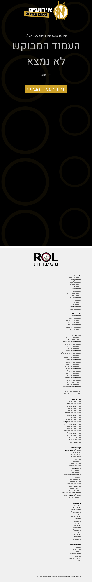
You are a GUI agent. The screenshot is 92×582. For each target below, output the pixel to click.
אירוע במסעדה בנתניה (75, 442)
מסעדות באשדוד (76, 286)
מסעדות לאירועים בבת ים (73, 369)
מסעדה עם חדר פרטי (75, 490)
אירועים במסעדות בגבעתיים (73, 413)
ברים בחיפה (78, 523)
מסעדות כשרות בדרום (74, 329)
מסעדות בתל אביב (75, 282)
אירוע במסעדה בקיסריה (74, 437)
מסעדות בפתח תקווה (75, 278)
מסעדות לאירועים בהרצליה (73, 344)
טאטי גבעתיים (77, 556)
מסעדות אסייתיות (75, 309)
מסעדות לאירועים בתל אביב (72, 337)
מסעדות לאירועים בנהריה (74, 375)
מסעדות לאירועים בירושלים (73, 380)
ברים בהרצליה (77, 528)
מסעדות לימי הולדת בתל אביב (72, 389)
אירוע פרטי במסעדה (75, 464)
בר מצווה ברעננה (76, 472)
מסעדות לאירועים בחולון (74, 371)
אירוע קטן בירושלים (75, 481)
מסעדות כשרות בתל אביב (73, 320)
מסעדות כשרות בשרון (74, 325)
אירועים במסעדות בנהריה (74, 410)
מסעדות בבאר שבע (75, 298)
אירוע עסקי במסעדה (75, 466)
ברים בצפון (78, 519)
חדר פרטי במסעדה (75, 488)
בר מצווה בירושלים (75, 470)
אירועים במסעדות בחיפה (74, 426)
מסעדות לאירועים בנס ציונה (73, 378)
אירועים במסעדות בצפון (74, 428)
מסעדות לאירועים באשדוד (73, 362)
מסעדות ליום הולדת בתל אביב (72, 387)
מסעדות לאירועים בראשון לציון (72, 342)
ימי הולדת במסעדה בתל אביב (72, 393)
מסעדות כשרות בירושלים (73, 327)
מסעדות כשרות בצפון (75, 318)
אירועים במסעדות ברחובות (73, 408)
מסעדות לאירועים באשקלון (73, 364)
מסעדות (78, 547)
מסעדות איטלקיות (75, 307)
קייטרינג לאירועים (76, 457)
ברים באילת (77, 537)
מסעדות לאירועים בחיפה (74, 346)
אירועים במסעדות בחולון (74, 406)
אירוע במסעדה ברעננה (75, 440)
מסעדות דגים (77, 304)
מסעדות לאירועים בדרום (74, 348)
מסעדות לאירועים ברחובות (73, 351)
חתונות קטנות (77, 477)
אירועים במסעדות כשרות (74, 484)
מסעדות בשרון (77, 289)
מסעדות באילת (76, 300)
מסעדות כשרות (76, 316)
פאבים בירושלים (76, 517)
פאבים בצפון (77, 521)
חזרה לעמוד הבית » (46, 89)
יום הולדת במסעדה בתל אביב (72, 391)
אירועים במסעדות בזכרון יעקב (72, 431)
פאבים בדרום (77, 534)
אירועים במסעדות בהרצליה (73, 402)
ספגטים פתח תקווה (75, 554)
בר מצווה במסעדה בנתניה (74, 497)
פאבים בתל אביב (76, 508)
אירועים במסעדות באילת (74, 433)
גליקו (79, 561)
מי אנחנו (78, 577)
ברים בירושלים (77, 514)
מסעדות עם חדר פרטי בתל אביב (71, 493)
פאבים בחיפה (77, 525)
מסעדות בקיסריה (76, 280)
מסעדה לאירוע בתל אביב (73, 340)
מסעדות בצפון (77, 291)
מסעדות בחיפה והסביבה (74, 293)
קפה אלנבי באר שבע (75, 558)
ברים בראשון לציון (76, 510)
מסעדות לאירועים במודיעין (73, 366)
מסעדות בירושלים (75, 284)
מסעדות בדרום (76, 295)
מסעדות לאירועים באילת (73, 360)
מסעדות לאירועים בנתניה (74, 384)
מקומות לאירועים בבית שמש (72, 495)
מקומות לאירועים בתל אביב (73, 450)
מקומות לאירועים (76, 455)
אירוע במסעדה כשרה (75, 486)
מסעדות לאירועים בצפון (74, 355)
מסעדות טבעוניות (76, 552)
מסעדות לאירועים (76, 461)
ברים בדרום (78, 532)
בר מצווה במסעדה (76, 468)
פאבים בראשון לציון (75, 512)
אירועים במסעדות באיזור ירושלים (71, 424)
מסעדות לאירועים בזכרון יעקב (72, 357)
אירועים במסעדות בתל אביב (73, 419)
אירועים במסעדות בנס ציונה (73, 415)
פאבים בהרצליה (76, 530)
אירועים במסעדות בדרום (74, 435)
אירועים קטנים (77, 549)
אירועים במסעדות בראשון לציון (72, 422)
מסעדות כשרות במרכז (74, 322)
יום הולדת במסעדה (75, 479)
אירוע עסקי (78, 459)
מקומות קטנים (77, 452)
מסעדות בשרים (76, 302)
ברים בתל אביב (76, 505)
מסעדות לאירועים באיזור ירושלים (71, 353)
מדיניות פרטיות (70, 577)
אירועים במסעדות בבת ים (74, 404)
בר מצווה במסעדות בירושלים (72, 475)
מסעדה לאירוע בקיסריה (74, 382)
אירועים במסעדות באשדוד (73, 417)
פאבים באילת (77, 539)
